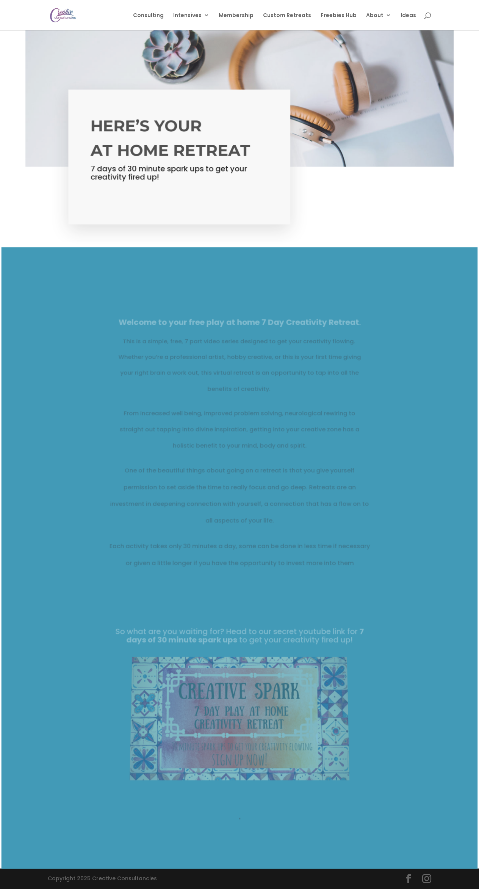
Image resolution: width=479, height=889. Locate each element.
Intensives (187, 16)
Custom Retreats (287, 16)
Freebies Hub (339, 16)
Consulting (148, 16)
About (375, 16)
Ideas (408, 16)
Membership (236, 16)
